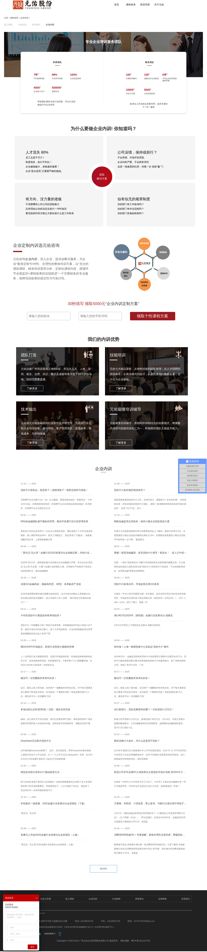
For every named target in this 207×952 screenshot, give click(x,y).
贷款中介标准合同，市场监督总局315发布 (136, 586)
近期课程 (162, 899)
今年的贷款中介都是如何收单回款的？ (41, 618)
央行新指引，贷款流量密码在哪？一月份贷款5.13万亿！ (144, 712)
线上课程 (8, 25)
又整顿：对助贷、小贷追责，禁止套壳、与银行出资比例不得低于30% (151, 806)
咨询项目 (36, 25)
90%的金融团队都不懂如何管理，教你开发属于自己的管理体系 (54, 524)
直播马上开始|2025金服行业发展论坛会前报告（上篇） (50, 837)
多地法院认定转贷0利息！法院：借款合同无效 (45, 712)
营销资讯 (139, 899)
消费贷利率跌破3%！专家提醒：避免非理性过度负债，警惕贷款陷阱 (150, 837)
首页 (118, 5)
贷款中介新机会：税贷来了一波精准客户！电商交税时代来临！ (54, 492)
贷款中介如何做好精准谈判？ (129, 492)
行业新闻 (116, 899)
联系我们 (186, 899)
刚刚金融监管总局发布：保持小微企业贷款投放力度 (141, 524)
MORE (103, 869)
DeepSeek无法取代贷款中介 (36, 743)
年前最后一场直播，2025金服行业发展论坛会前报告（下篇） (53, 806)
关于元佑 (159, 5)
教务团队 (149, 63)
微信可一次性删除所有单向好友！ (132, 680)
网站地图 (125, 941)
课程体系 (132, 5)
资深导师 (145, 5)
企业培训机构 (39, 914)
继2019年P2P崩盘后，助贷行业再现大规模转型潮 (47, 649)
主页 (6, 19)
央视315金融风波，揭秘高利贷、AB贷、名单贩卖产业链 (51, 586)
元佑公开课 (45, 899)
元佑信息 (22, 25)
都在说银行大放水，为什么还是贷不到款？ (137, 743)
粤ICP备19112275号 (140, 941)
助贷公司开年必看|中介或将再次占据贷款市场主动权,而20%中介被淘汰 (152, 774)
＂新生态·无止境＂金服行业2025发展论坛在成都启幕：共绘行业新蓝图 (59, 555)
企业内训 (24, 19)
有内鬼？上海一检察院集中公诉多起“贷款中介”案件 (141, 649)
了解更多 (32, 389)
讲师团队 (57, 63)
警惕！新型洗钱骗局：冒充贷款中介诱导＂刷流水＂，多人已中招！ (150, 555)
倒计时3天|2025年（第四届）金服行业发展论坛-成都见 (143, 618)
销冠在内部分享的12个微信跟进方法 (40, 774)
